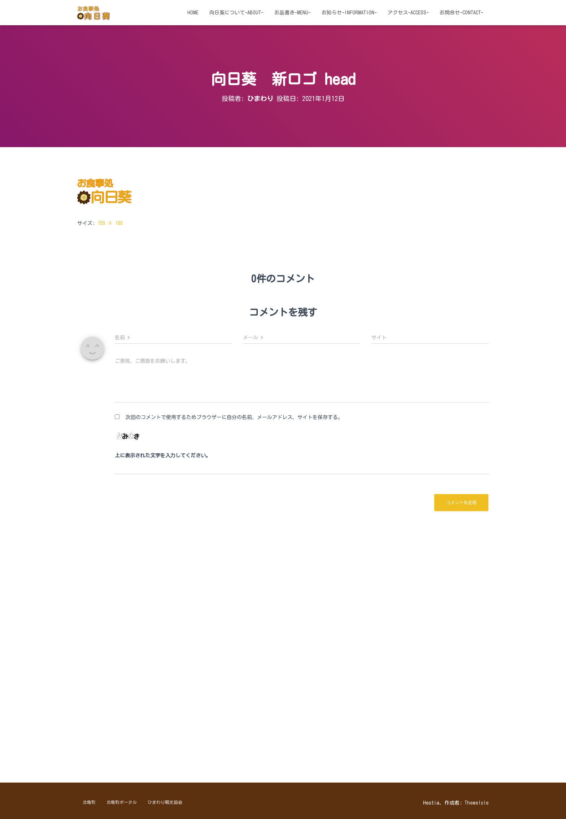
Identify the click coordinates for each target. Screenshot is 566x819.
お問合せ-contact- (461, 12)
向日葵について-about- (236, 12)
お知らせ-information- (349, 12)
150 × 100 (110, 223)
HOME (193, 12)
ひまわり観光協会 (165, 802)
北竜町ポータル (121, 802)
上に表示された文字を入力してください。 (163, 455)
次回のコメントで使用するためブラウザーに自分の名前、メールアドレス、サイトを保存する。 (234, 417)
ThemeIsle (477, 802)
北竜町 (89, 802)
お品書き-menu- (292, 12)
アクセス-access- (408, 12)
